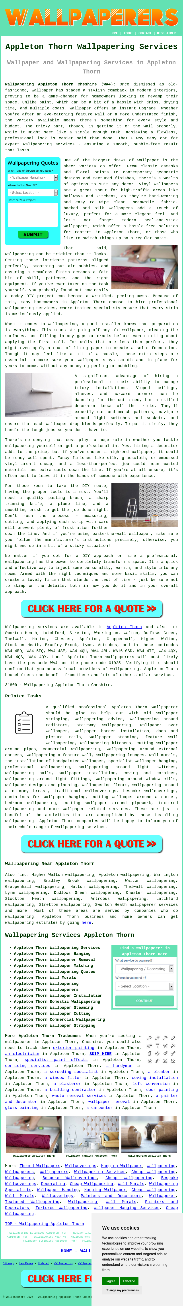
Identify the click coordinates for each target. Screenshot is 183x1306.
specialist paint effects (56, 1060)
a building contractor (70, 1090)
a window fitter (63, 1078)
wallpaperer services (154, 904)
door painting (162, 1090)
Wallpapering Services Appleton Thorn (69, 935)
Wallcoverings (80, 1166)
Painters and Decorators (111, 1196)
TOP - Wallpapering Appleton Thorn (44, 1224)
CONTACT (145, 33)
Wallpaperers (19, 1172)
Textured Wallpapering (32, 1202)
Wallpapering (161, 1166)
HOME (114, 33)
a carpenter (99, 1108)
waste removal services (79, 1096)
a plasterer (67, 1084)
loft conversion (151, 1084)
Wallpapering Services (100, 1172)
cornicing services (27, 1066)
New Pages (26, 1263)
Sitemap (8, 1263)
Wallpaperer (162, 1196)
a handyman (119, 1066)
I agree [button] (110, 1281)
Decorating (53, 1184)
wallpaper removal (109, 1102)
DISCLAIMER (166, 33)
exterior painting (73, 1048)
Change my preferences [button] (122, 1290)
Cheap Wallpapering (153, 1172)
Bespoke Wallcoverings (70, 1178)
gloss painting (22, 1108)
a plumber (159, 1072)
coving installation (155, 1078)
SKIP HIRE (101, 1054)
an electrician (22, 1054)
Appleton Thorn (124, 627)
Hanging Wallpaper (121, 1166)
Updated (43, 1263)
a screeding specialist (71, 1072)
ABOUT (128, 33)
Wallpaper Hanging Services (127, 1208)
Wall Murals (131, 1184)
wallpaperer (18, 1042)
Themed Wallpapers (39, 1166)
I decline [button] (129, 1281)
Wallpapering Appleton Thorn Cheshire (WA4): (60, 84)
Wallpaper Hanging (58, 1190)
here (86, 922)
